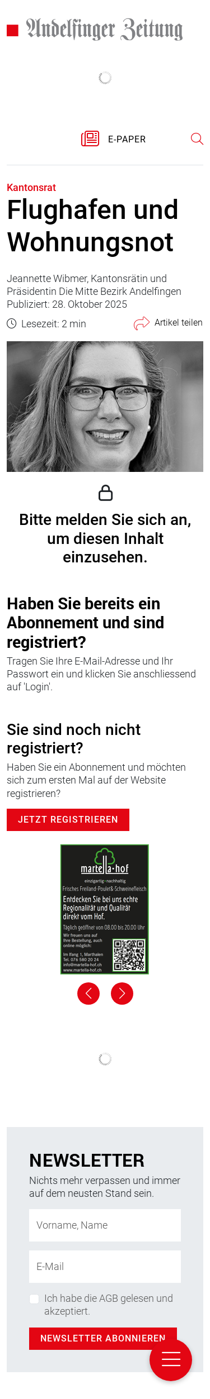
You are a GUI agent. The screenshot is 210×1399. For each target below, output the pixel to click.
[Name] (105, 1225)
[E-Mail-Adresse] (105, 1266)
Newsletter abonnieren (103, 1338)
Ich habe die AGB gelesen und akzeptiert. (108, 1304)
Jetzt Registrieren (68, 819)
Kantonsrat (31, 187)
